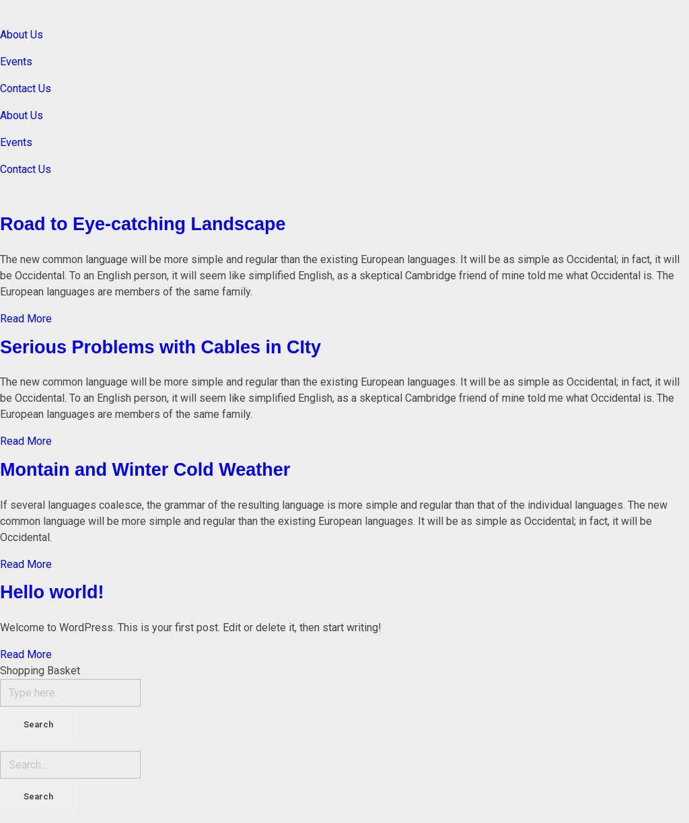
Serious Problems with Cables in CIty (160, 347)
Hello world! (52, 592)
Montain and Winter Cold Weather (145, 470)
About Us (21, 34)
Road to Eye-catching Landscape (143, 224)
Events (16, 61)
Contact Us (25, 88)
